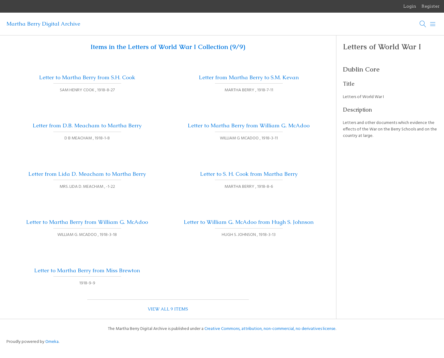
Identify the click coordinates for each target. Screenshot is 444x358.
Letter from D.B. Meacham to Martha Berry (87, 125)
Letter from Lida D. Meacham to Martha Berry (87, 174)
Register (430, 6)
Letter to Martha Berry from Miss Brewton (87, 270)
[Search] (423, 24)
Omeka (52, 341)
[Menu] (433, 24)
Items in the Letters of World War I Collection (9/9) (168, 47)
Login (409, 6)
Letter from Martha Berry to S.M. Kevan (249, 77)
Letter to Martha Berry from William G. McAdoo (249, 125)
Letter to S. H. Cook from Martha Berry (249, 174)
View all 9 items (168, 309)
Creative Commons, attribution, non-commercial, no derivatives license (269, 328)
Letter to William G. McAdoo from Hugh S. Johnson (249, 222)
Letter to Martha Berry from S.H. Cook (87, 77)
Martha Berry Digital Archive (43, 23)
